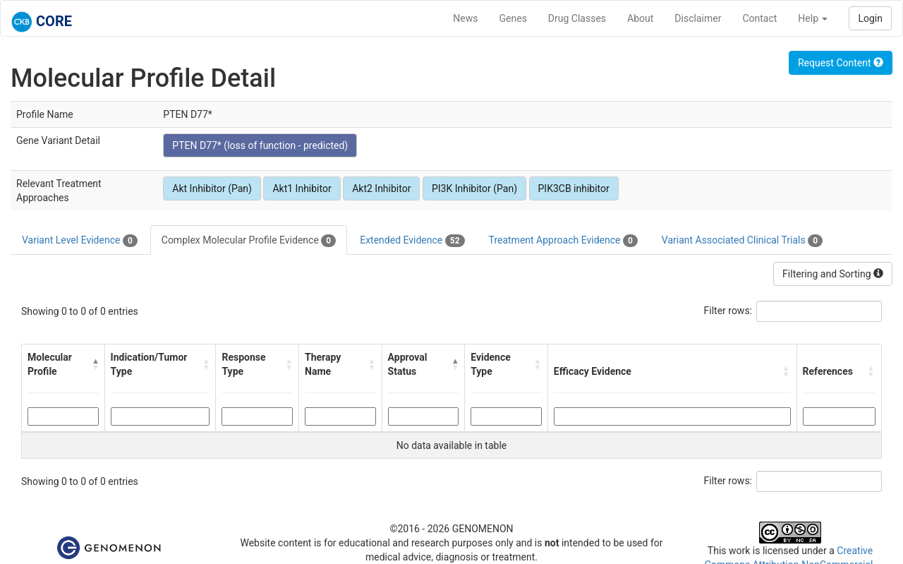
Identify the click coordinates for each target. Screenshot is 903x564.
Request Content (840, 62)
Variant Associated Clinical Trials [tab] (742, 240)
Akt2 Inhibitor (381, 188)
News (465, 18)
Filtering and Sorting (832, 274)
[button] (95, 364)
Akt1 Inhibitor (301, 188)
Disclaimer (697, 18)
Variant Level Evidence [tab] (80, 240)
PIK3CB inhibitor (574, 188)
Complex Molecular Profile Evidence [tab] (249, 240)
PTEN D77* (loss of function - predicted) (260, 145)
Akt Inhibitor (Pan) (212, 188)
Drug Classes (577, 18)
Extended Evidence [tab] (412, 240)
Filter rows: (728, 310)
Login (870, 18)
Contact (759, 18)
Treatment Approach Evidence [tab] (563, 240)
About (640, 18)
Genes (513, 18)
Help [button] (813, 18)
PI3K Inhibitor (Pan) (474, 188)
